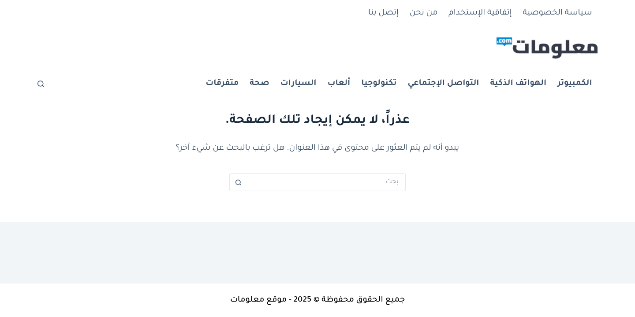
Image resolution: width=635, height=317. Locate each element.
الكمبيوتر (574, 83)
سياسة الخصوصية (557, 13)
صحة (259, 83)
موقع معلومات (258, 300)
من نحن (423, 13)
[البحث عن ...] (326, 182)
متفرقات (222, 83)
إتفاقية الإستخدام (480, 13)
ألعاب (338, 83)
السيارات (298, 83)
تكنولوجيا (378, 83)
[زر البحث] (238, 182)
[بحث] (40, 84)
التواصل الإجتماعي (443, 83)
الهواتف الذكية (518, 83)
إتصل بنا (383, 13)
